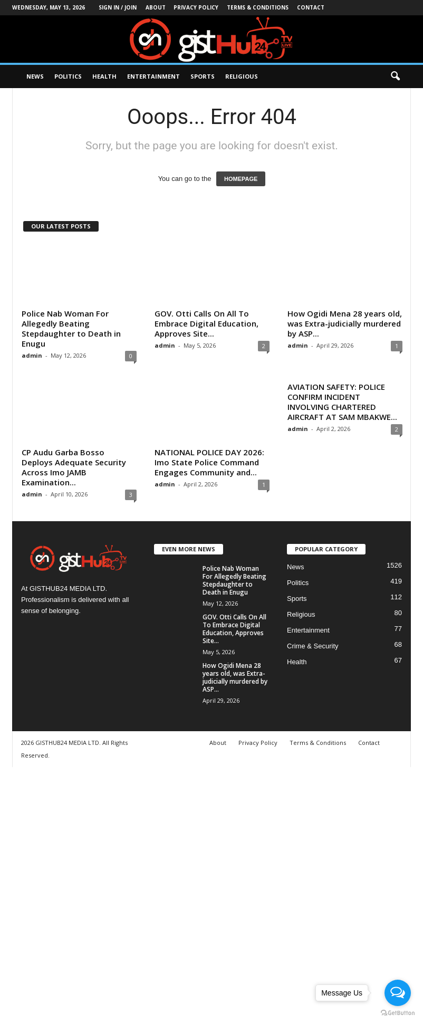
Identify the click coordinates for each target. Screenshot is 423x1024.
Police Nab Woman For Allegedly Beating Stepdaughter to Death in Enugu (71, 328)
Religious (241, 76)
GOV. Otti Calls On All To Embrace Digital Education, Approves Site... (206, 323)
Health (104, 76)
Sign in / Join (118, 7)
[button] (395, 76)
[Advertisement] (211, 894)
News (35, 76)
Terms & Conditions (258, 7)
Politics (68, 76)
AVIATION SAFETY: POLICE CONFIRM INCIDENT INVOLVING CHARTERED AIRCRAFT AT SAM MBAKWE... (342, 401)
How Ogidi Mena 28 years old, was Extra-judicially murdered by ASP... (344, 323)
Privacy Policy (196, 7)
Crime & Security (313, 646)
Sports (202, 76)
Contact (310, 7)
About (156, 7)
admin (32, 355)
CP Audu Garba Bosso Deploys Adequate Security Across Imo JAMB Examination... (74, 467)
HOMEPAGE (240, 179)
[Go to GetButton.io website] (398, 1013)
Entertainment (153, 76)
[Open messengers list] (397, 993)
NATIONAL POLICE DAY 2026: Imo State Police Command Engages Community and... (209, 462)
